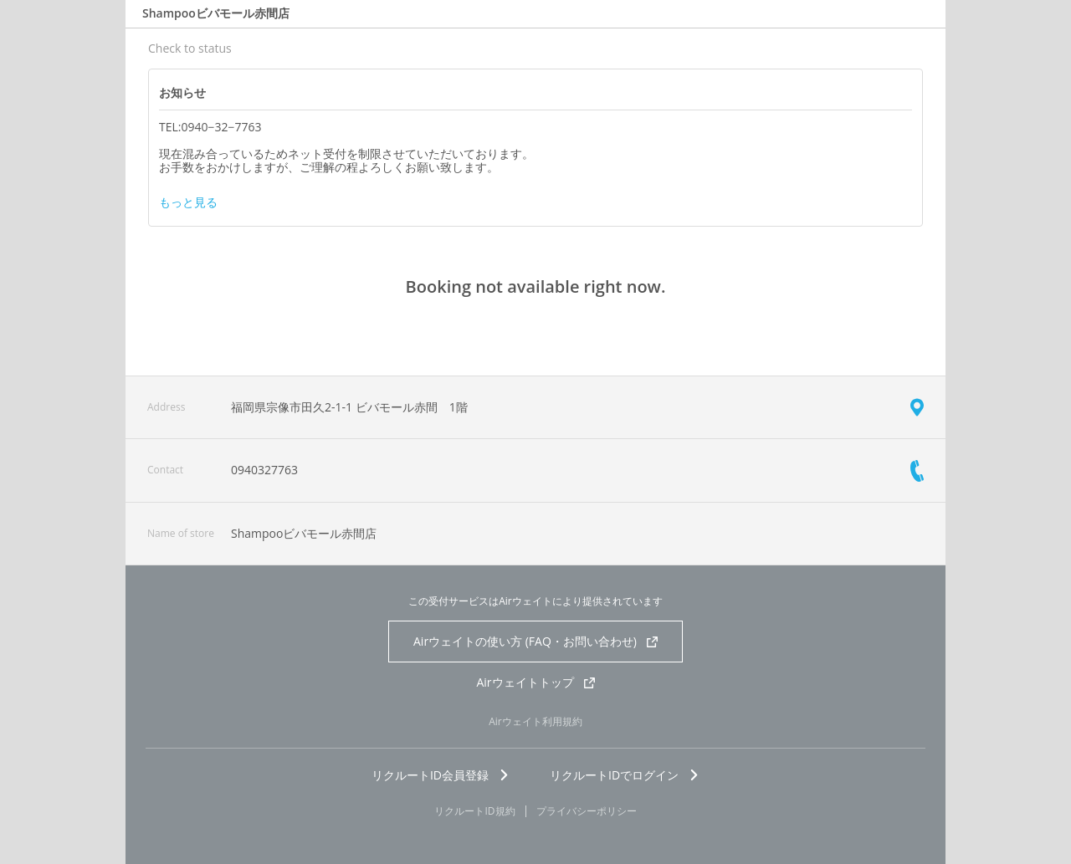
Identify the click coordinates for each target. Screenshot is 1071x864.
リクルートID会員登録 (441, 775)
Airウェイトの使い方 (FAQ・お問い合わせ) (535, 641)
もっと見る (188, 202)
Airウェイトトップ (535, 682)
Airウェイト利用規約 (535, 721)
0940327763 (264, 470)
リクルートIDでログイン (624, 775)
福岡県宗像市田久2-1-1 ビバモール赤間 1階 (349, 407)
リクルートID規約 (474, 811)
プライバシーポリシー (586, 811)
